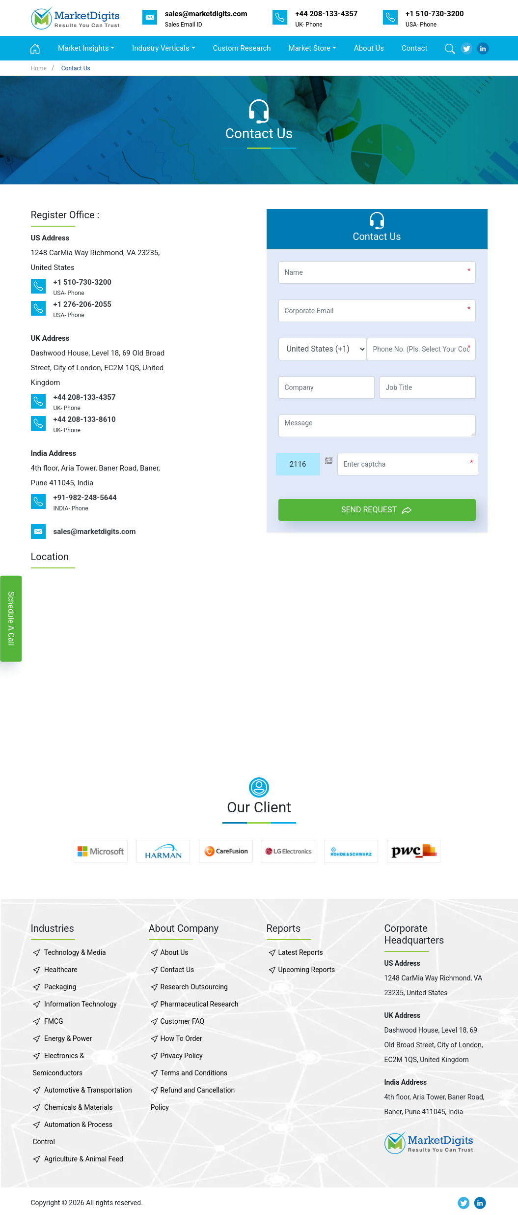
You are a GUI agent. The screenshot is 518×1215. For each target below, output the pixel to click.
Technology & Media (75, 952)
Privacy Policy (182, 1056)
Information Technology (80, 1004)
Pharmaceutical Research (200, 1004)
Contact (414, 48)
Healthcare (61, 970)
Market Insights (83, 48)
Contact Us (75, 68)
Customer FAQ (183, 1021)
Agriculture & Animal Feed (83, 1159)
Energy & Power (68, 1038)
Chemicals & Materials (78, 1107)
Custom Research (242, 48)
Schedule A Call (11, 618)
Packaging (60, 987)
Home (39, 68)
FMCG (53, 1021)
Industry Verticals (160, 48)
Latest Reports (300, 952)
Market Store (310, 48)
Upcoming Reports (306, 970)
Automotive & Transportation (88, 1090)
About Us (369, 48)
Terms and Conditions (194, 1073)
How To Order (181, 1038)
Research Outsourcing (194, 987)
